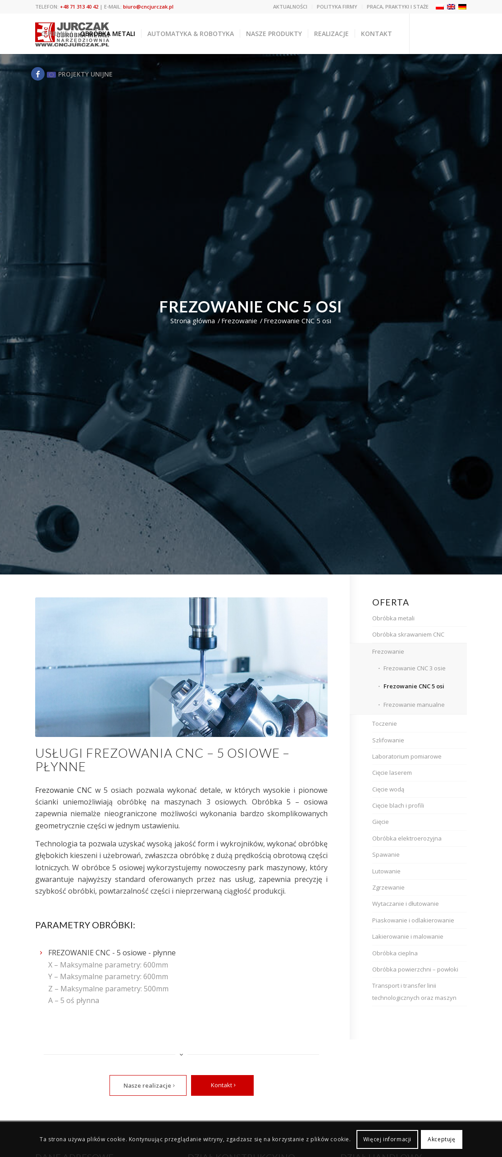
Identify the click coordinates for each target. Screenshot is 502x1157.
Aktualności (290, 6)
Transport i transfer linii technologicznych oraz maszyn (414, 991)
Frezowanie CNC (63, 790)
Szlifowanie (388, 740)
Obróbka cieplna (395, 953)
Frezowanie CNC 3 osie (414, 668)
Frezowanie (388, 651)
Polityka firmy (337, 6)
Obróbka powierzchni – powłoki (415, 969)
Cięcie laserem (392, 772)
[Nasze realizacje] (148, 1085)
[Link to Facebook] (38, 74)
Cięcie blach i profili (398, 805)
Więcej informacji (387, 1139)
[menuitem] (290, 7)
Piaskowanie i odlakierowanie (413, 920)
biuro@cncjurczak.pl (148, 6)
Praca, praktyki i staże (398, 6)
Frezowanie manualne (414, 705)
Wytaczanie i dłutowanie (405, 903)
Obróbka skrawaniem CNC (408, 634)
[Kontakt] (222, 1085)
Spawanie (386, 854)
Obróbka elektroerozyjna (407, 838)
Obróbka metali (393, 618)
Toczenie (384, 723)
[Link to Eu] (79, 74)
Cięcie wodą (388, 789)
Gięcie (380, 822)
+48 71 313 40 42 (79, 6)
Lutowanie (386, 871)
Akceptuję (441, 1139)
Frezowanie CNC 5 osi (413, 686)
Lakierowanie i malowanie (407, 936)
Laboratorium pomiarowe (407, 756)
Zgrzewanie (388, 887)
